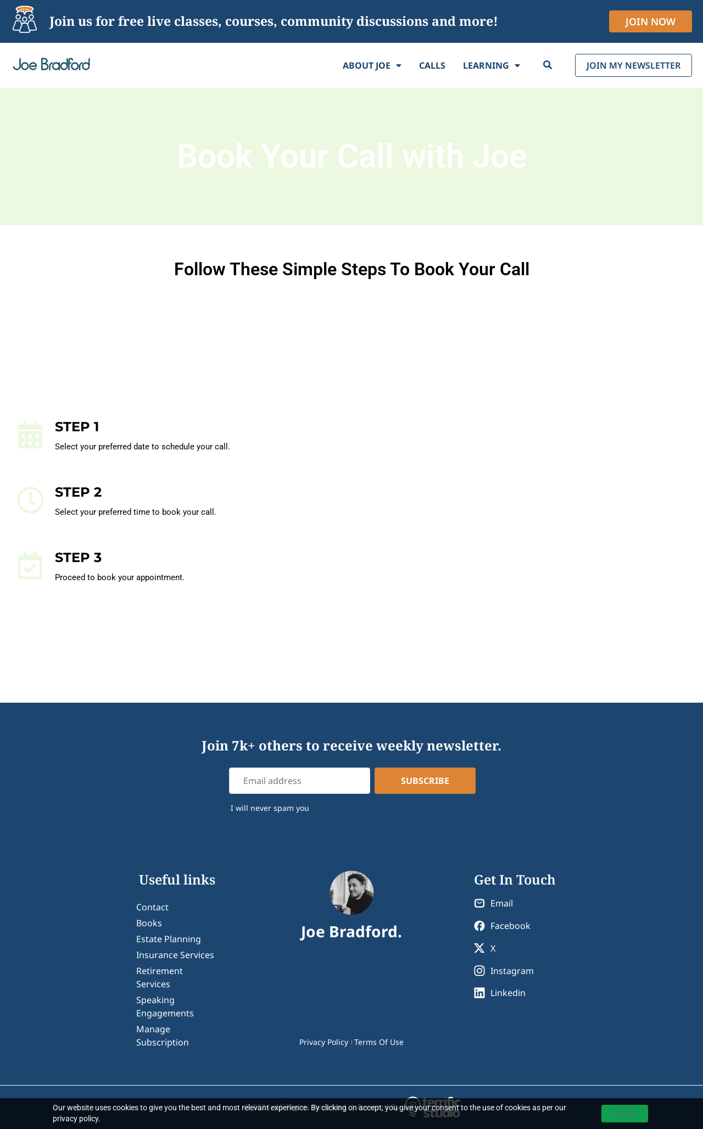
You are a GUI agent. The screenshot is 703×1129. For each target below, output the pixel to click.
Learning (491, 65)
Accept (625, 1113)
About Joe (372, 65)
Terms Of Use (379, 1042)
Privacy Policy (323, 1042)
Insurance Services (175, 955)
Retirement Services (159, 977)
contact (152, 907)
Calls (432, 65)
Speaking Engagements (165, 1006)
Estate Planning (168, 939)
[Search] (547, 65)
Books (149, 923)
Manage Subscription (162, 1035)
